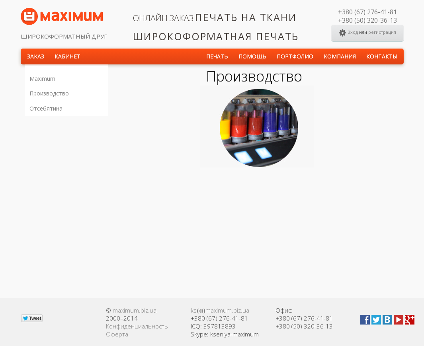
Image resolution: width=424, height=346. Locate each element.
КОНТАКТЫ (381, 56)
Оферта (117, 334)
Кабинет (67, 56)
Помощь (252, 56)
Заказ (35, 56)
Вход (353, 32)
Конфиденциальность (137, 326)
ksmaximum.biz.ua (220, 310)
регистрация (382, 32)
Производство (49, 93)
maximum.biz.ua (134, 310)
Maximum (42, 78)
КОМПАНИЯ (340, 56)
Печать (217, 56)
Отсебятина (46, 108)
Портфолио (295, 56)
